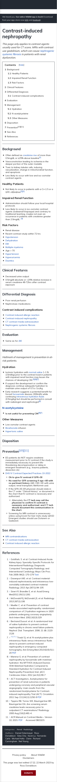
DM (7, 243)
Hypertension (12, 254)
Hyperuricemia (12, 257)
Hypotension (11, 237)
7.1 (15, 637)
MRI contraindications (16, 536)
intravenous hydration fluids (30, 396)
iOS (26, 20)
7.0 (12, 637)
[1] (40, 157)
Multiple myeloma (14, 247)
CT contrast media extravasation (22, 321)
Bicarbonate (11, 428)
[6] (36, 379)
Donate (28, 773)
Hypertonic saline (14, 431)
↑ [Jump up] (9, 559)
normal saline (35, 372)
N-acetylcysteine (13, 408)
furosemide (18, 394)
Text (36, 574)
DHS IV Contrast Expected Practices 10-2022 (27, 473)
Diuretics (9, 260)
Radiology (28, 729)
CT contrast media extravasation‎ (22, 539)
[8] (40, 401)
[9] (39, 413)
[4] (22, 218)
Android (36, 20)
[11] (26, 450)
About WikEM (38, 755)
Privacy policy (19, 755)
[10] (21, 450)
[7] (38, 379)
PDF (14, 652)
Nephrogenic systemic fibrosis (20, 325)
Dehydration (11, 240)
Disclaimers (28, 758)
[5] (34, 379)
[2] (21, 191)
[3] (23, 191)
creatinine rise (30, 155)
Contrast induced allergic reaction (22, 315)
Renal (19, 729)
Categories (9, 729)
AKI (20, 340)
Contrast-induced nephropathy (21, 318)
